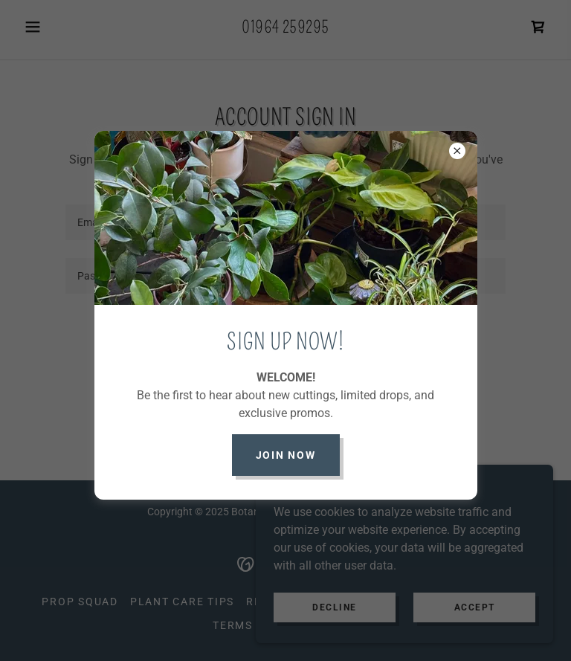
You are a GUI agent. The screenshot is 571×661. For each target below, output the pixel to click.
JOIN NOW (286, 455)
